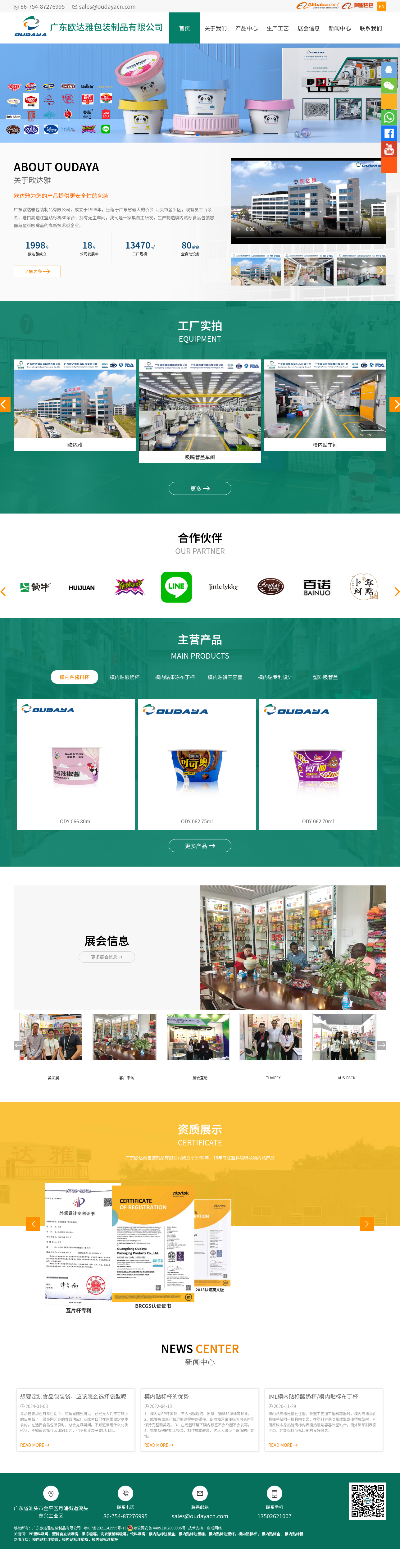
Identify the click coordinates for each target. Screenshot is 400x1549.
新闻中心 (340, 28)
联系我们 (371, 28)
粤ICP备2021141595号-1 (104, 1527)
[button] (192, 135)
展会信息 (309, 28)
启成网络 (214, 1527)
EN (381, 6)
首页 (184, 28)
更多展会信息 (106, 957)
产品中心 (246, 28)
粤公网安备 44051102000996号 (156, 1528)
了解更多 (37, 271)
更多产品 (200, 846)
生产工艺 (277, 28)
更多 (200, 488)
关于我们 (215, 28)
